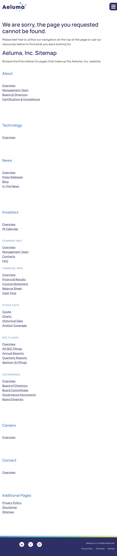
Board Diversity (12, 399)
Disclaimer (9, 507)
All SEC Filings (12, 349)
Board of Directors (15, 95)
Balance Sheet (12, 288)
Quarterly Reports (14, 358)
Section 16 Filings (14, 362)
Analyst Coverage (14, 325)
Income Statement (15, 284)
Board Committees (15, 390)
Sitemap (8, 512)
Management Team (15, 90)
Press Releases (12, 177)
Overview (8, 85)
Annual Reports (13, 353)
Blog (5, 181)
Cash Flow (9, 293)
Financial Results (14, 279)
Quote (6, 312)
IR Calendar (10, 229)
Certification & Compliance (21, 99)
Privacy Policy (11, 503)
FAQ (5, 261)
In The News (10, 186)
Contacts (8, 256)
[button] (113, 6)
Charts (7, 316)
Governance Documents (19, 395)
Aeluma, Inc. (93, 543)
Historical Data (12, 321)
